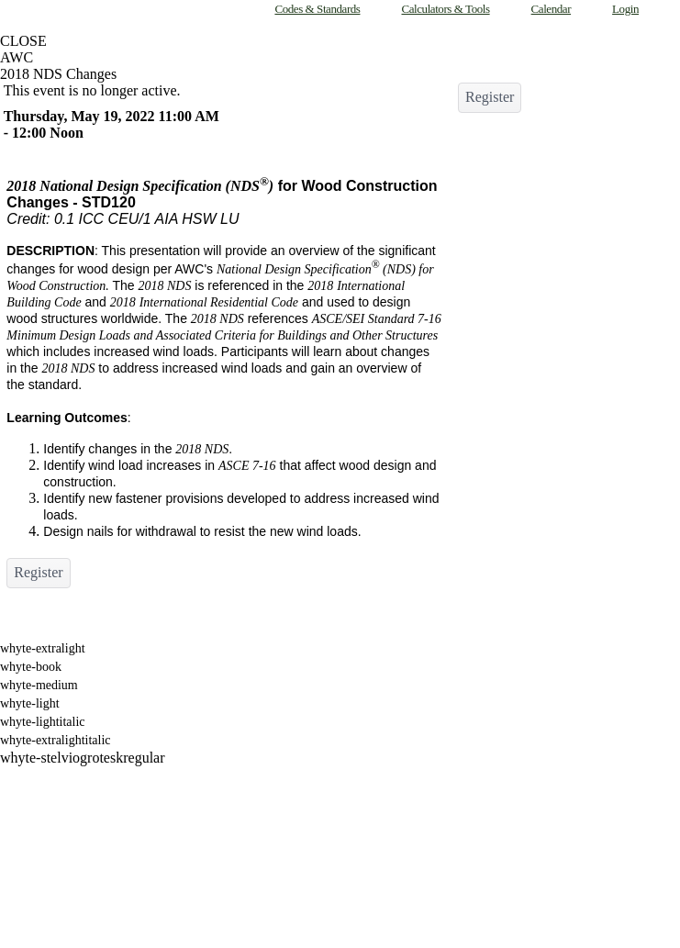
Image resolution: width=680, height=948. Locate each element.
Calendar (551, 9)
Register (38, 572)
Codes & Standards (317, 9)
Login (625, 9)
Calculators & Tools (445, 9)
